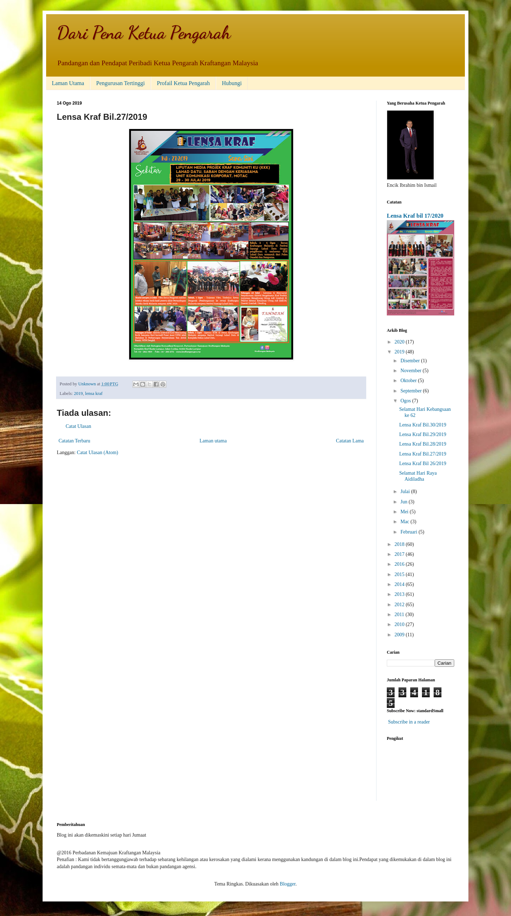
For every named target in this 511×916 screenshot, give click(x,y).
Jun (404, 501)
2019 (78, 393)
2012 (400, 604)
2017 (400, 554)
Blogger (287, 884)
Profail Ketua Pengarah (183, 83)
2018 (400, 544)
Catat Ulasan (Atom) (97, 452)
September (411, 390)
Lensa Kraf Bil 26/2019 (422, 463)
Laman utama (213, 440)
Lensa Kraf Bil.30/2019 (422, 425)
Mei (405, 511)
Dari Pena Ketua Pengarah (144, 32)
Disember (410, 360)
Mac (405, 521)
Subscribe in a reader (409, 722)
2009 (400, 634)
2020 (400, 342)
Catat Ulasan (78, 426)
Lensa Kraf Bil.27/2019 (422, 454)
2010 (400, 624)
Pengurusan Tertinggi (120, 83)
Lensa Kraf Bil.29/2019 (422, 434)
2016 (400, 564)
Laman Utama (68, 83)
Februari (409, 532)
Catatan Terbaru (74, 440)
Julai (405, 491)
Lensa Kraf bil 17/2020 (415, 215)
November (411, 370)
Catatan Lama (350, 440)
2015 (400, 574)
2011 (400, 614)
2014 (400, 584)
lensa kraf (94, 393)
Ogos (406, 400)
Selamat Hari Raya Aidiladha (418, 476)
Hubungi (232, 83)
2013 (400, 594)
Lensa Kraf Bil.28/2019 (422, 444)
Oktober (409, 380)
